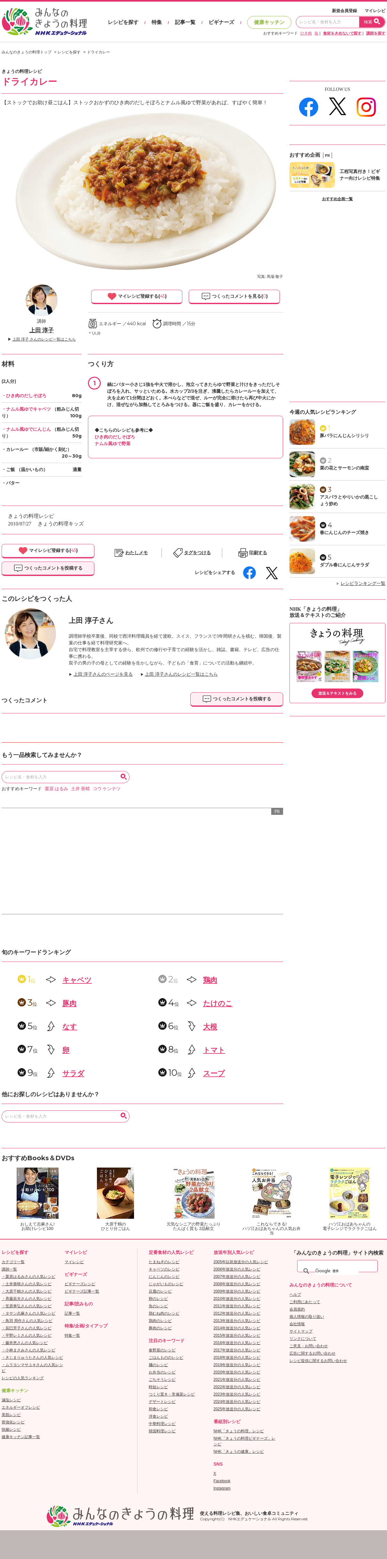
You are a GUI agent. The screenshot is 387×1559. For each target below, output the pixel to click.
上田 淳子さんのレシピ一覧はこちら (181, 674)
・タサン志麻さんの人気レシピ (28, 1313)
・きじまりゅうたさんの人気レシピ (32, 1357)
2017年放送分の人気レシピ (237, 1350)
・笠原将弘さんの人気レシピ (26, 1306)
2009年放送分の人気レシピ (237, 1291)
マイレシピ (375, 10)
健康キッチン (269, 22)
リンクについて (302, 1338)
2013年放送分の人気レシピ (237, 1321)
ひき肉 (306, 33)
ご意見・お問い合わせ (308, 1346)
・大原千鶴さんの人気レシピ (26, 1291)
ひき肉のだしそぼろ (115, 436)
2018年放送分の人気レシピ (237, 1357)
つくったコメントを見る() (234, 296)
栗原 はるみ (56, 788)
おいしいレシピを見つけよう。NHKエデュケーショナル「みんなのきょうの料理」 (45, 21)
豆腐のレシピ (160, 1291)
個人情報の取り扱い (306, 1316)
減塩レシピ (11, 1400)
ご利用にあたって (304, 1302)
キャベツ (77, 980)
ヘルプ (295, 1294)
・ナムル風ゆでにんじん (26, 429)
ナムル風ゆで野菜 (112, 443)
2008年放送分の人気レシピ (237, 1284)
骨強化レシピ (13, 1422)
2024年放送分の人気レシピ (237, 1401)
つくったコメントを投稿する (48, 568)
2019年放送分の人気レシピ (237, 1365)
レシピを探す (123, 22)
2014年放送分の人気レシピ (237, 1328)
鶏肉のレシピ (160, 1321)
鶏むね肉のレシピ (164, 1313)
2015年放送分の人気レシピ (237, 1335)
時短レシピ (158, 1387)
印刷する (258, 552)
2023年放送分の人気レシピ (237, 1394)
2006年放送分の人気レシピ (237, 1269)
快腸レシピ (11, 1429)
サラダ (73, 1073)
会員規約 (297, 1309)
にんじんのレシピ (164, 1276)
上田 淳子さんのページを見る (103, 674)
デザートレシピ (162, 1401)
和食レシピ (158, 1409)
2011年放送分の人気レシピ (237, 1306)
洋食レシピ (158, 1416)
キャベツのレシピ (164, 1269)
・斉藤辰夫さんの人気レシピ (26, 1298)
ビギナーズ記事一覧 (82, 1291)
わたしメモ (136, 552)
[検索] (337, 1271)
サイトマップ (300, 1331)
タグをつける (197, 552)
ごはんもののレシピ (166, 1357)
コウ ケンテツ (107, 788)
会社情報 (297, 1324)
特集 (157, 22)
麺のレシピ (158, 1365)
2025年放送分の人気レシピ (237, 1409)
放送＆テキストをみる (337, 693)
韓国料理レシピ (162, 1431)
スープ (214, 1073)
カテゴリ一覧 (13, 1262)
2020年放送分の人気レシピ (237, 1372)
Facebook (222, 1481)
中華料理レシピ (162, 1423)
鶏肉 (210, 980)
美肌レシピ (11, 1415)
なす (69, 1027)
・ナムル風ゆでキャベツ (26, 409)
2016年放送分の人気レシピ (237, 1343)
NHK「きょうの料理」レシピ (239, 1431)
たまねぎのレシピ (164, 1262)
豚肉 (69, 1003)
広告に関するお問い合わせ (312, 1353)
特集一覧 (72, 1335)
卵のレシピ (158, 1298)
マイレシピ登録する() (137, 296)
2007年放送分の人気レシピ (237, 1276)
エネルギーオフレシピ (21, 1407)
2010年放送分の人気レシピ (237, 1298)
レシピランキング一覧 (363, 583)
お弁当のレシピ (162, 1372)
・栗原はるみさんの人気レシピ (28, 1276)
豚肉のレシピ (160, 1328)
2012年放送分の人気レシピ (237, 1313)
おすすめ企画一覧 (337, 199)
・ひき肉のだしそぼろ (24, 395)
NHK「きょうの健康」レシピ (239, 1451)
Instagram (222, 1488)
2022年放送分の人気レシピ (237, 1387)
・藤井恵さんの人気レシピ (25, 1343)
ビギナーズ (221, 22)
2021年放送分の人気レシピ (237, 1379)
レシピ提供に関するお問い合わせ (318, 1360)
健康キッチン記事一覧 (21, 1437)
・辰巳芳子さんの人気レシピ (26, 1328)
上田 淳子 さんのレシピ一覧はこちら (44, 339)
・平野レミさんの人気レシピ (26, 1335)
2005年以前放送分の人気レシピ (241, 1262)
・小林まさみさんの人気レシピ (28, 1350)
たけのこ (218, 1003)
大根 (210, 1027)
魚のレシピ (158, 1306)
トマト (214, 1050)
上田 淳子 (41, 330)
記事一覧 (185, 22)
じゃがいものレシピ (166, 1284)
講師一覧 (9, 1269)
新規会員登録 (344, 10)
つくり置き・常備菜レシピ (172, 1394)
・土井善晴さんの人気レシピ (26, 1284)
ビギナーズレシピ (80, 1284)
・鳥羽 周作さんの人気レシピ (27, 1321)
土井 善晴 (80, 788)
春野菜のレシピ (162, 1350)
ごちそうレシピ (162, 1379)
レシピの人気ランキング (23, 1378)
